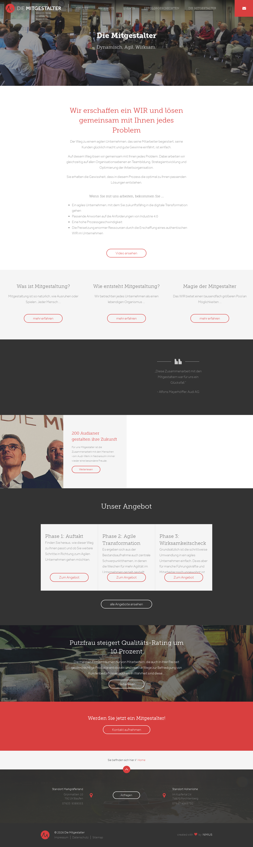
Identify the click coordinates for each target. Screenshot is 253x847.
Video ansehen (126, 253)
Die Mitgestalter (202, 8)
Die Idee (82, 8)
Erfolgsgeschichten (161, 8)
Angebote (106, 8)
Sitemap (97, 837)
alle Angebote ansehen (126, 604)
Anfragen (126, 795)
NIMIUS (207, 834)
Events (129, 8)
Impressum (61, 837)
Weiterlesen (86, 469)
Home (141, 760)
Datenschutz (80, 837)
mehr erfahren (43, 318)
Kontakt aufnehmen (126, 730)
